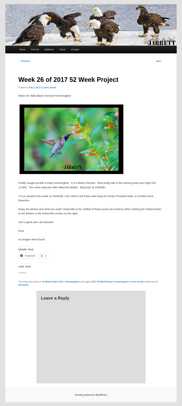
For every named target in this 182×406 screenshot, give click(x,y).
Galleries (49, 49)
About (62, 49)
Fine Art (35, 49)
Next (160, 61)
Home (22, 49)
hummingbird (121, 281)
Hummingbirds (72, 281)
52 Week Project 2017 (53, 281)
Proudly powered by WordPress (91, 395)
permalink (23, 285)
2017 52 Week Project (102, 281)
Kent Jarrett (50, 87)
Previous (24, 61)
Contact (75, 49)
